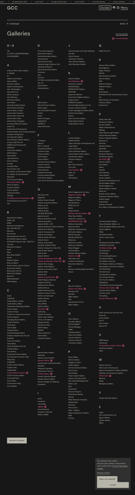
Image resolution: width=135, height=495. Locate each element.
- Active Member (120, 38)
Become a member (17, 440)
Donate (105, 8)
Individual (14, 23)
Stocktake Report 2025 (24, 2)
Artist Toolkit (44, 2)
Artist (122, 23)
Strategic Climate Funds (63, 2)
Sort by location (122, 34)
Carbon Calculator (123, 2)
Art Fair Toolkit (84, 2)
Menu (124, 7)
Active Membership (103, 2)
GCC (12, 8)
